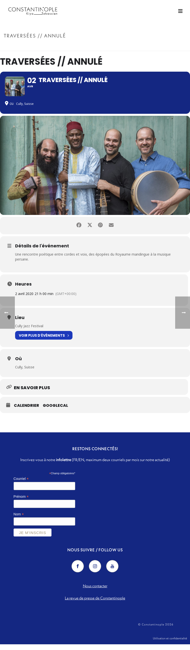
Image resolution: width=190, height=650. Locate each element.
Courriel (21, 482)
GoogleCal (55, 409)
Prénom (21, 500)
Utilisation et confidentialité (170, 643)
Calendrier (26, 409)
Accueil (142, 46)
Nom (19, 518)
